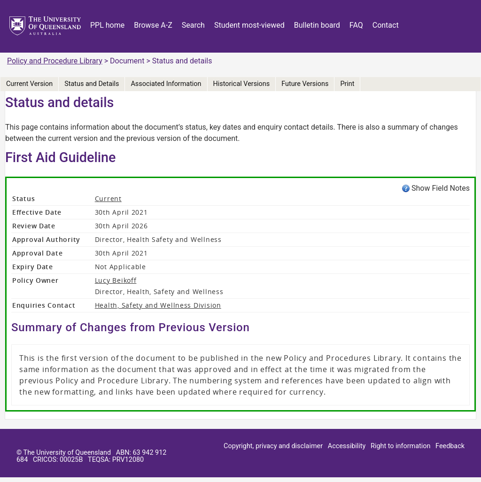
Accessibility (347, 446)
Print (347, 84)
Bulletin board (317, 25)
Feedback (450, 446)
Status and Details (91, 84)
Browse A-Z (153, 25)
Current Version (29, 84)
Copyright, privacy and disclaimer (273, 446)
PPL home (107, 25)
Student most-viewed (249, 25)
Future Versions (304, 84)
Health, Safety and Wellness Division (158, 305)
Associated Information (166, 84)
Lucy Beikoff (116, 280)
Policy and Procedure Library (54, 60)
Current (108, 198)
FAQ (356, 25)
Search (193, 25)
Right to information (400, 446)
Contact (385, 25)
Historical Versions (241, 84)
